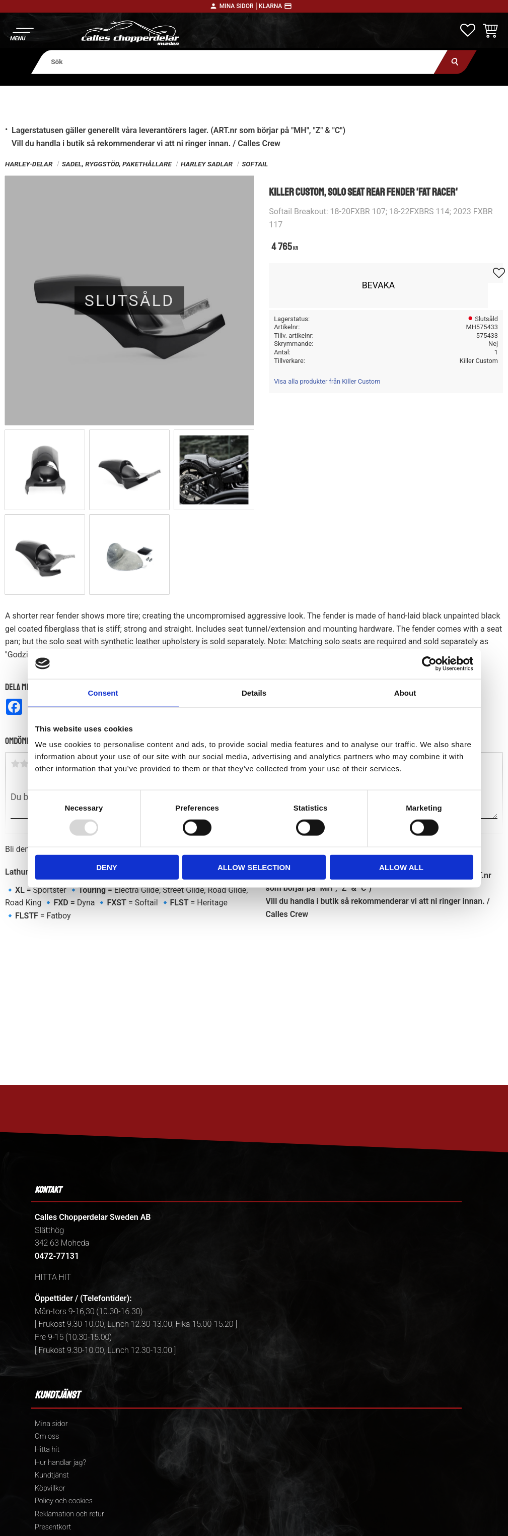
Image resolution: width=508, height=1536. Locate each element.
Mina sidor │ (239, 6)
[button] (21, 33)
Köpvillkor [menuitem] (50, 1488)
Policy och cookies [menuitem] (64, 1501)
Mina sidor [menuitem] (51, 1424)
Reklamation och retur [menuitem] (69, 1514)
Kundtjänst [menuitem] (52, 1475)
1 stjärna (15, 763)
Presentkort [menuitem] (53, 1527)
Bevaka (378, 285)
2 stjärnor (24, 763)
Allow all (401, 867)
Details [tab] (254, 692)
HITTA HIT (53, 1277)
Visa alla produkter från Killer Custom (327, 381)
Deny (106, 867)
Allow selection (254, 867)
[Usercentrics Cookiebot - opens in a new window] (429, 663)
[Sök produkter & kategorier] (239, 62)
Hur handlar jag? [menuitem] (60, 1462)
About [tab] (405, 692)
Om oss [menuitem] (47, 1436)
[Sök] (455, 62)
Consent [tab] (103, 692)
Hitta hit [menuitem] (47, 1449)
